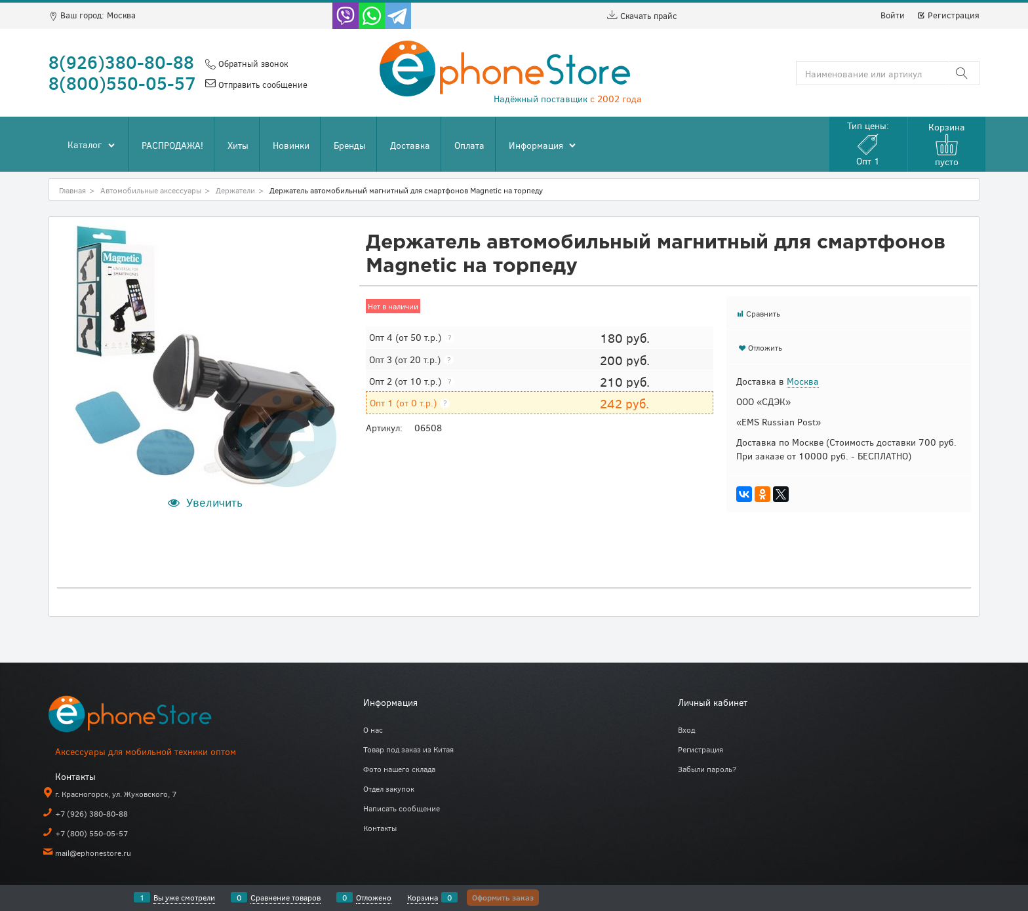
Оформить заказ (503, 897)
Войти (892, 15)
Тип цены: (868, 143)
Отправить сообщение (261, 84)
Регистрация (948, 15)
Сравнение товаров (285, 897)
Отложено (373, 897)
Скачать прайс (642, 16)
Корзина (422, 897)
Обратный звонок (252, 63)
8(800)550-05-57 (122, 82)
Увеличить (214, 502)
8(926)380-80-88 (121, 61)
